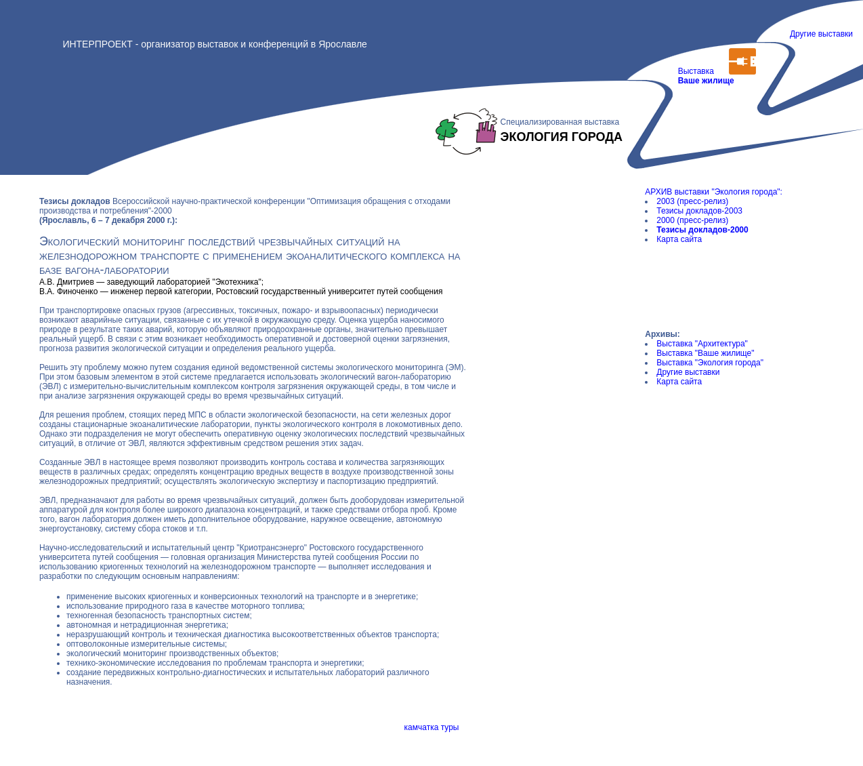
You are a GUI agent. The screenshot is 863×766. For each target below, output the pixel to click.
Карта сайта (679, 239)
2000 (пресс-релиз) (692, 220)
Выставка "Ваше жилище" (705, 353)
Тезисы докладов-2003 (699, 211)
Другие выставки (821, 34)
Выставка (703, 80)
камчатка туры (431, 727)
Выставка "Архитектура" (702, 343)
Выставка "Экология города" (709, 362)
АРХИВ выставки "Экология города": (713, 192)
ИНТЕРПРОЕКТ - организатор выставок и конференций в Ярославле (214, 44)
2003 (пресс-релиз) (692, 201)
